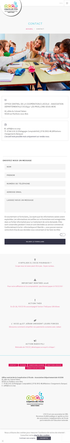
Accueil (29, 29)
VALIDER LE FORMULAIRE (35, 241)
